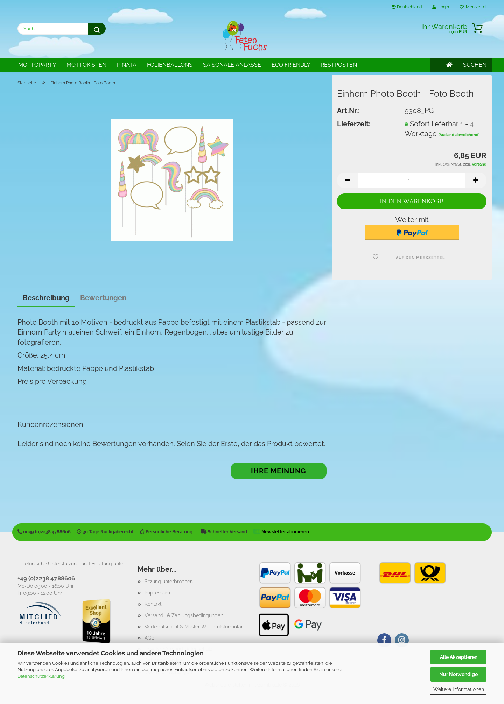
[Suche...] (97, 29)
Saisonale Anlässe (232, 65)
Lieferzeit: (354, 124)
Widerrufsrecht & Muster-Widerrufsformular (194, 626)
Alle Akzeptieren (458, 657)
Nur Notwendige (458, 674)
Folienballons (169, 65)
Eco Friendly (291, 65)
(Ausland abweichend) (459, 135)
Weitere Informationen (458, 689)
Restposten (339, 65)
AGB (149, 638)
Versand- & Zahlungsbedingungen (184, 615)
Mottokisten (86, 65)
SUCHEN (474, 65)
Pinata (126, 65)
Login (440, 7)
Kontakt (153, 604)
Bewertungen (103, 298)
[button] (347, 180)
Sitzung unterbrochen (169, 581)
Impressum (157, 593)
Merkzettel (473, 7)
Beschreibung (46, 298)
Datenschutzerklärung (41, 676)
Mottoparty (37, 65)
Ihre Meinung (278, 471)
